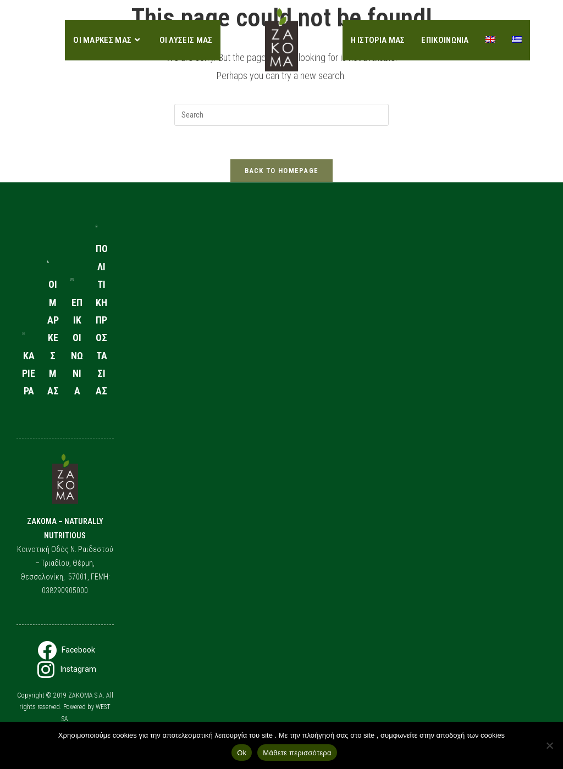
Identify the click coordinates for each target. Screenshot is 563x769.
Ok (241, 753)
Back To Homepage (282, 170)
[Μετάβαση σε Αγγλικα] (490, 40)
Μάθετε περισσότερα (297, 753)
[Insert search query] (281, 115)
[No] (549, 745)
